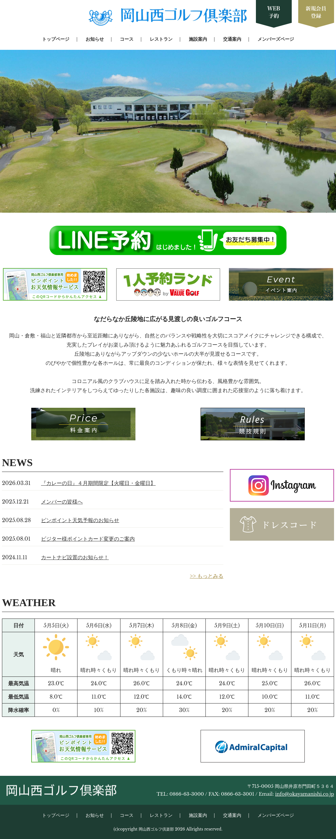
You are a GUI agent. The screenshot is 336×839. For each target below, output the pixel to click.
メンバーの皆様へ (62, 501)
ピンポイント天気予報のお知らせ (80, 520)
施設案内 (198, 39)
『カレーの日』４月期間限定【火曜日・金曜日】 (98, 483)
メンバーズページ (276, 39)
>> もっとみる (206, 576)
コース (126, 39)
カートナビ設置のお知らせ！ (75, 557)
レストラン (161, 39)
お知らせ (95, 39)
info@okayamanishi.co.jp (304, 794)
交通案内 (232, 39)
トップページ (55, 39)
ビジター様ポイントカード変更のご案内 (88, 538)
